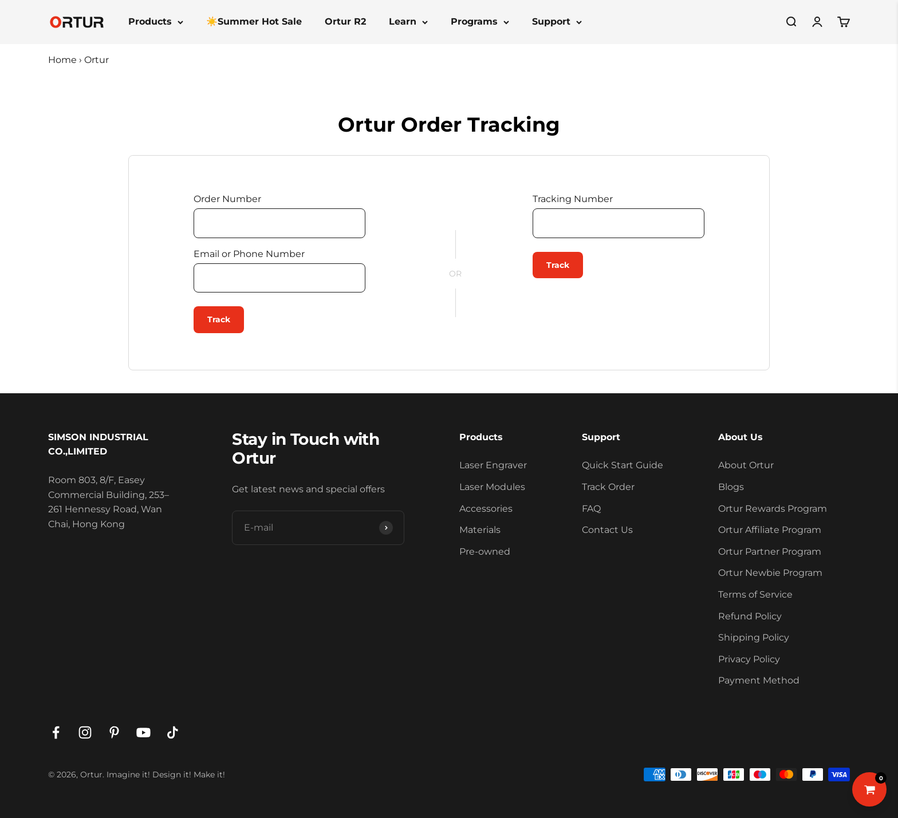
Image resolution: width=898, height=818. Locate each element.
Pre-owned (484, 551)
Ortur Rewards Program (772, 508)
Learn (408, 21)
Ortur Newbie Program (770, 572)
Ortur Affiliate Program (769, 529)
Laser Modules (492, 486)
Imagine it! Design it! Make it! (166, 774)
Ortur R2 (345, 21)
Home (62, 59)
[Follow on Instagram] (85, 732)
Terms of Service (755, 594)
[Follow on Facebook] (56, 732)
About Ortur (746, 465)
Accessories (486, 508)
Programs (480, 21)
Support (557, 21)
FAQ (591, 508)
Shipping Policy (753, 637)
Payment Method (758, 680)
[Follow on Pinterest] (114, 732)
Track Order (608, 486)
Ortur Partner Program (769, 551)
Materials (480, 529)
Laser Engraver (493, 465)
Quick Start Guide (622, 465)
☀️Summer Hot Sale (254, 21)
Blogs (731, 486)
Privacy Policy (749, 659)
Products (155, 21)
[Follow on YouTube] (143, 732)
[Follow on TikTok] (172, 732)
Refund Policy (750, 616)
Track (218, 319)
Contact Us (607, 529)
